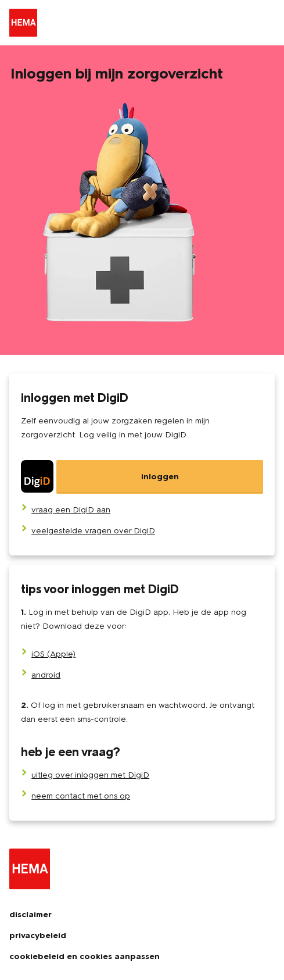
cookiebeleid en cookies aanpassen (84, 956)
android (45, 675)
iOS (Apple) (53, 654)
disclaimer (30, 915)
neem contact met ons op (80, 796)
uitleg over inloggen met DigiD (90, 775)
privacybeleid (37, 935)
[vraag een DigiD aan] (70, 510)
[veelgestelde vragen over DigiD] (93, 531)
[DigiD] (142, 477)
